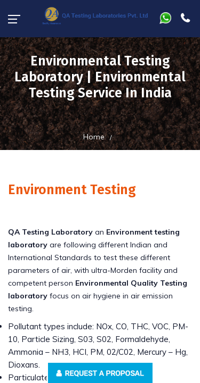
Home (94, 136)
